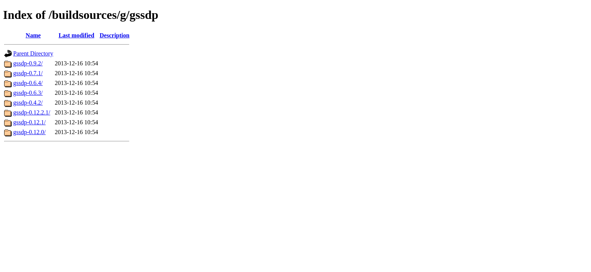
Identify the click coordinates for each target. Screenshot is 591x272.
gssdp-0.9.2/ (28, 63)
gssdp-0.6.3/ (28, 93)
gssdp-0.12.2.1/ (31, 112)
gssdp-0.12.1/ (29, 122)
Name (33, 35)
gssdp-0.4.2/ (28, 102)
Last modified (76, 35)
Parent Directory (33, 53)
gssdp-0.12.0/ (29, 132)
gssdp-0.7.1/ (28, 73)
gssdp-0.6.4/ (28, 83)
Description (114, 35)
